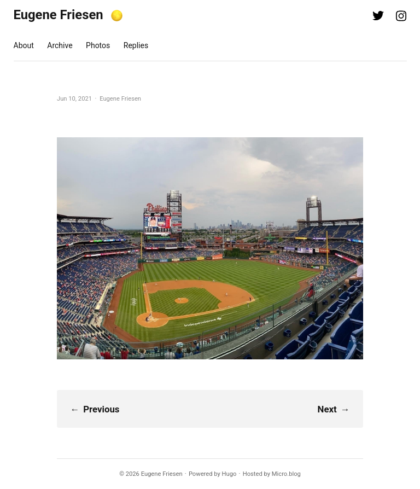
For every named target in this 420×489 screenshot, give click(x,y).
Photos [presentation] (98, 45)
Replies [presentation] (136, 45)
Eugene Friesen (58, 14)
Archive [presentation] (59, 45)
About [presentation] (24, 45)
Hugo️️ (229, 474)
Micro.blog (286, 474)
